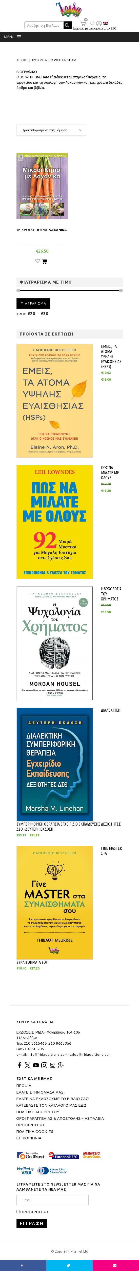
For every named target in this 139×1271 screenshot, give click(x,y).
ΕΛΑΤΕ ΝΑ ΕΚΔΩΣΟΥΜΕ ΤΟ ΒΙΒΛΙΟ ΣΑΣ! (53, 1099)
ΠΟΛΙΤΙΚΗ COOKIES (34, 1132)
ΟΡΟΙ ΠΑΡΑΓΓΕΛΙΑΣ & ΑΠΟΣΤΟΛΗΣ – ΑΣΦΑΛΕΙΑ (60, 1118)
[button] (9, 37)
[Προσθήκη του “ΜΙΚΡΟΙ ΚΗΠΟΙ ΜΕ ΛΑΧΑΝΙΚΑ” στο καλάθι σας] (44, 262)
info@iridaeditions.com (47, 1054)
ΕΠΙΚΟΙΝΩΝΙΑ (29, 1138)
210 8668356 (59, 1043)
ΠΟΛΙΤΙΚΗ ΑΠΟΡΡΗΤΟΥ (37, 1112)
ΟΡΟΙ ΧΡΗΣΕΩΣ (30, 1125)
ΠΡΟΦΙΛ (23, 1086)
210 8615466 (35, 1043)
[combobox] (51, 130)
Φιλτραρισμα (33, 303)
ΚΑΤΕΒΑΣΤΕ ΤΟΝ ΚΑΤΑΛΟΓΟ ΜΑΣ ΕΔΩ (51, 1105)
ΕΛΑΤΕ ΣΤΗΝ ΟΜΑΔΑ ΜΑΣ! (40, 1092)
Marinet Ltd (79, 1251)
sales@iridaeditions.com (90, 1054)
